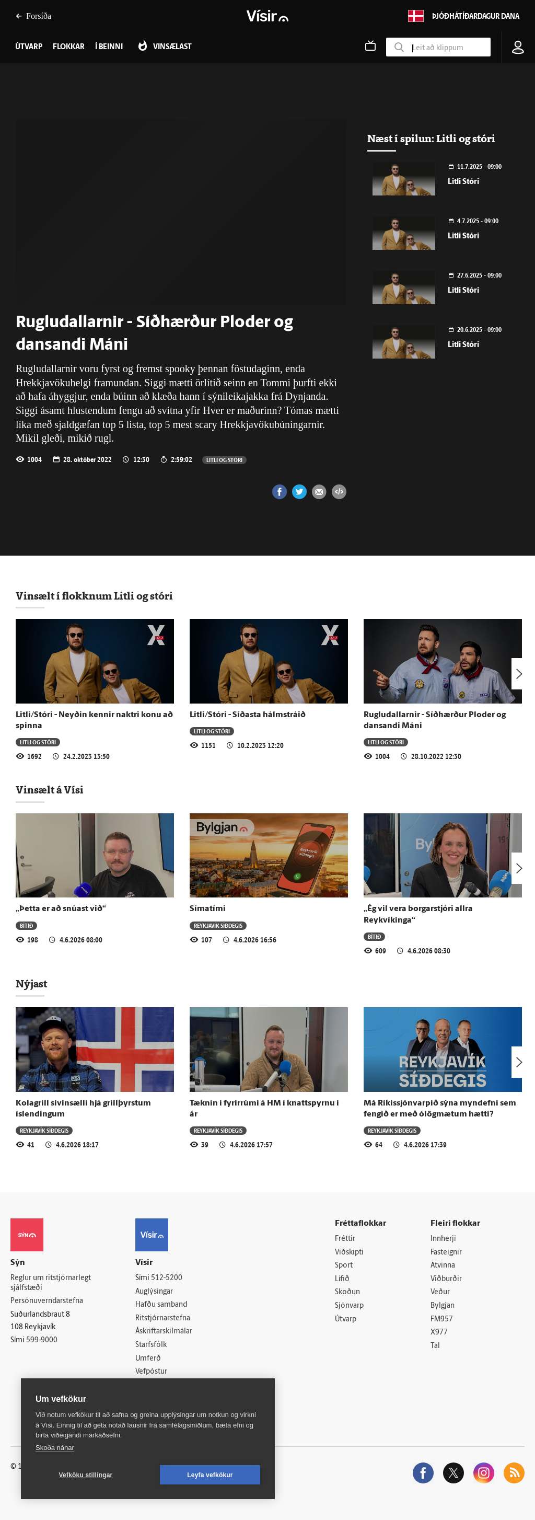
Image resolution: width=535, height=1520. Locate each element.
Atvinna (443, 1266)
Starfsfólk (151, 1345)
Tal (435, 1346)
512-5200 (166, 1278)
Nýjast (31, 984)
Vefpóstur (151, 1372)
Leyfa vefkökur (210, 1475)
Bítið (26, 925)
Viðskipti (349, 1253)
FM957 (442, 1319)
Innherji (443, 1239)
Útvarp (345, 1319)
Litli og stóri (224, 459)
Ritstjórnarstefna (162, 1318)
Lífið (342, 1279)
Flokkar (69, 47)
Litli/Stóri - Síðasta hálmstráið (248, 715)
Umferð (148, 1359)
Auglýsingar (154, 1292)
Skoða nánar (55, 1448)
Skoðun (347, 1292)
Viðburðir (446, 1279)
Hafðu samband (161, 1305)
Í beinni (109, 47)
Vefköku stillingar (86, 1475)
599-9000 (41, 1340)
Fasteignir (446, 1253)
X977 (439, 1333)
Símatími (208, 909)
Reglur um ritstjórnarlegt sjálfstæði (50, 1283)
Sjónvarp (349, 1306)
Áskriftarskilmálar (163, 1331)
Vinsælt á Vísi (50, 790)
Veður (440, 1292)
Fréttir (345, 1239)
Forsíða (33, 15)
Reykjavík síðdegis (218, 925)
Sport (344, 1266)
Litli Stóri (463, 182)
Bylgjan (443, 1306)
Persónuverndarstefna (46, 1301)
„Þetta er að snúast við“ (61, 909)
